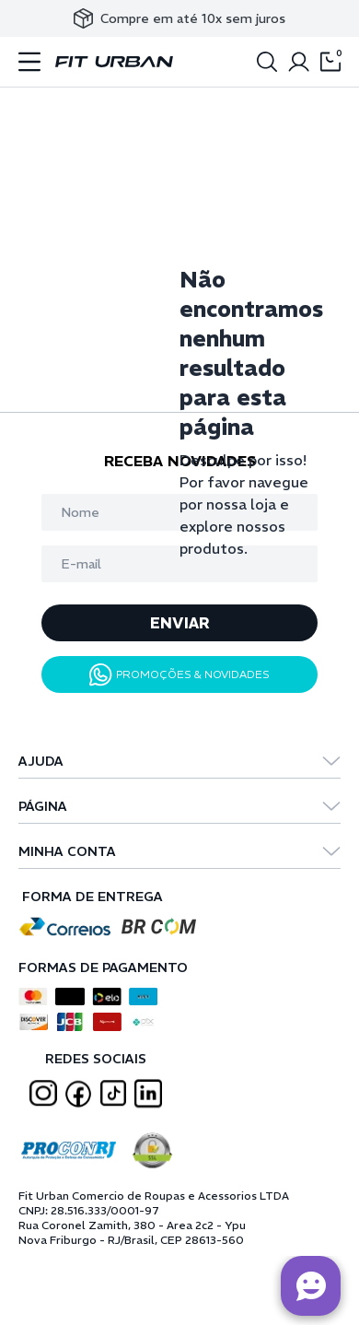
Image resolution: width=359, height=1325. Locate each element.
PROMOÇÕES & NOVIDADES (179, 674)
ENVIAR (180, 623)
